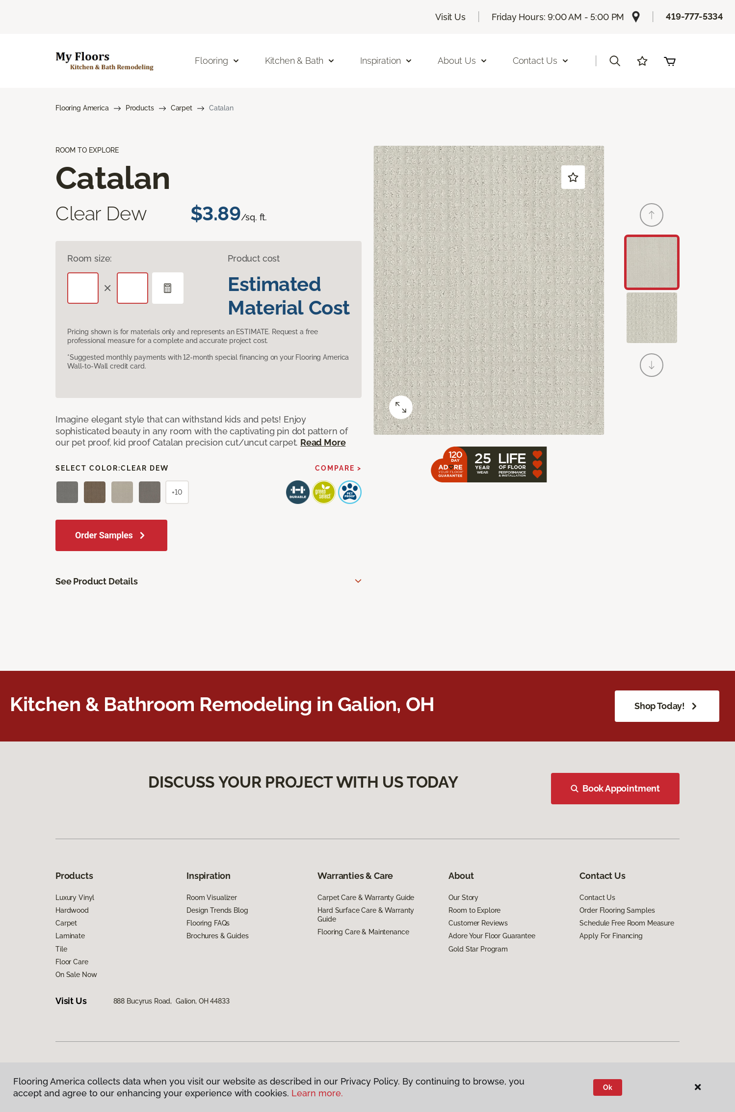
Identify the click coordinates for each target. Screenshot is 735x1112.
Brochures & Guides (217, 955)
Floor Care (71, 980)
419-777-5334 (694, 16)
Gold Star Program (478, 968)
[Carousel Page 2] (652, 317)
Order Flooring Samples (617, 929)
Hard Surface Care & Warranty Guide (365, 933)
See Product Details (96, 581)
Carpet (181, 108)
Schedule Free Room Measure (626, 942)
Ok (607, 1087)
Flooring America (82, 108)
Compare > (338, 468)
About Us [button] (463, 60)
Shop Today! (667, 706)
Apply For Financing (610, 955)
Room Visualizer (211, 916)
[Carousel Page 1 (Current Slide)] (652, 262)
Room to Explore (474, 929)
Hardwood (72, 929)
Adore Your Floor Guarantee (491, 955)
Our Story (463, 916)
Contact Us (597, 916)
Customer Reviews (478, 942)
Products (140, 108)
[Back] (651, 215)
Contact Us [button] (541, 60)
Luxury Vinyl (74, 916)
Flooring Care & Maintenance (363, 951)
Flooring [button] (217, 60)
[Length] (83, 288)
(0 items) (670, 61)
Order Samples (104, 535)
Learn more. (317, 1093)
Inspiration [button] (386, 60)
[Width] (132, 288)
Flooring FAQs (208, 942)
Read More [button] (322, 442)
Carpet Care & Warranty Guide (365, 916)
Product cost (254, 258)
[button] (615, 61)
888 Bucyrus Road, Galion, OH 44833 (171, 1020)
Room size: (89, 258)
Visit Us (450, 17)
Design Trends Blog (217, 929)
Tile (61, 968)
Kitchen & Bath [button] (300, 60)
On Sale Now (76, 993)
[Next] (651, 365)
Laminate (70, 955)
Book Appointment (621, 794)
